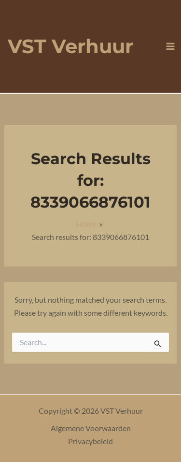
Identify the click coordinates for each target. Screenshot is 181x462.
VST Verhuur (70, 46)
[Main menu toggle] (170, 46)
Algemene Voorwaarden (91, 428)
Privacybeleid (90, 441)
